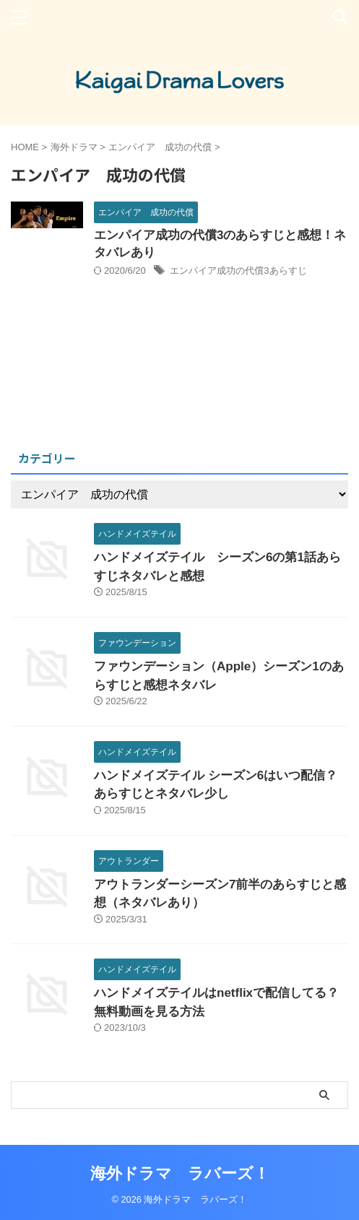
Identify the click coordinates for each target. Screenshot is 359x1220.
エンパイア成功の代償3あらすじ (238, 270)
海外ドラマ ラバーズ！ (179, 1173)
